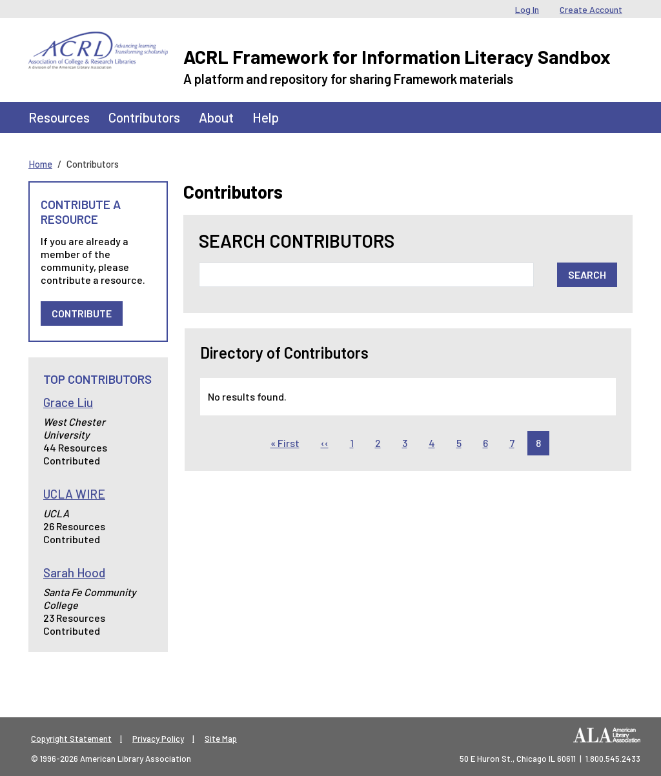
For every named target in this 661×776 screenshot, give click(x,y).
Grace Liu (68, 402)
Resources (59, 117)
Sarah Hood (74, 572)
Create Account (591, 9)
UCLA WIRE (74, 493)
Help (265, 117)
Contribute (82, 313)
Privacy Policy (158, 738)
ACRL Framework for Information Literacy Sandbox (397, 56)
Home (40, 164)
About (216, 117)
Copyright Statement (71, 738)
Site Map (221, 738)
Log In (527, 9)
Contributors (144, 117)
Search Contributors (296, 241)
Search (587, 274)
